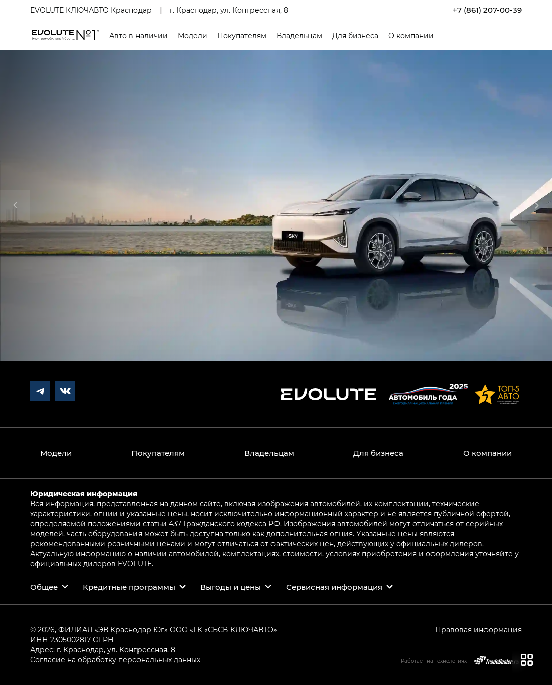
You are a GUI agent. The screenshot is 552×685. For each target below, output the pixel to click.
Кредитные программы (129, 587)
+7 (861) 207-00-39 (487, 10)
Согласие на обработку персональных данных (115, 659)
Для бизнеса (355, 35)
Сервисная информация (334, 587)
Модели (192, 35)
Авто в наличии (138, 35)
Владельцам (299, 35)
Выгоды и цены (230, 587)
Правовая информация (478, 629)
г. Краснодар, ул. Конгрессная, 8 (229, 10)
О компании (411, 35)
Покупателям (241, 35)
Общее (44, 587)
